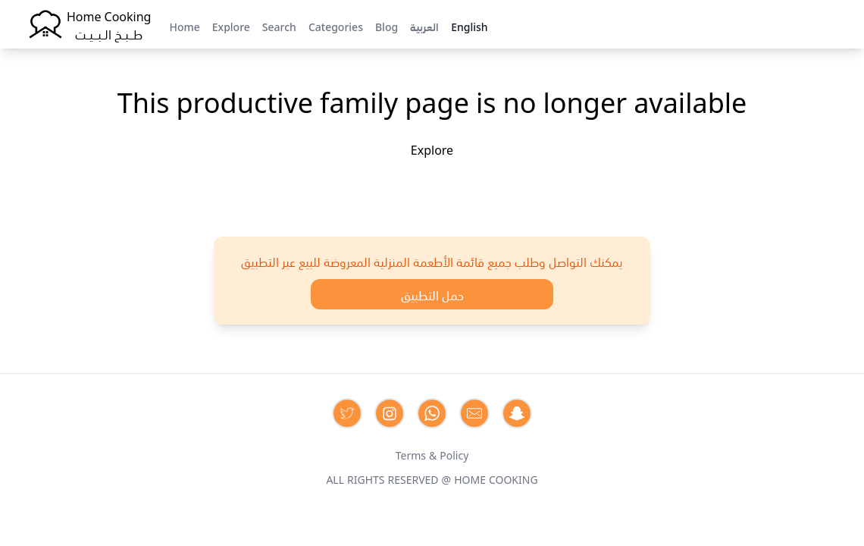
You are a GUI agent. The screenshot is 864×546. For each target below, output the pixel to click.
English (469, 25)
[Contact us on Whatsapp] (432, 413)
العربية (424, 25)
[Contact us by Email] (474, 413)
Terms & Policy (432, 454)
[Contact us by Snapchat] (517, 413)
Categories (335, 25)
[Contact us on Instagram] (389, 413)
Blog (386, 25)
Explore (231, 25)
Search (279, 25)
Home (184, 25)
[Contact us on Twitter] (347, 413)
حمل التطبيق (432, 294)
